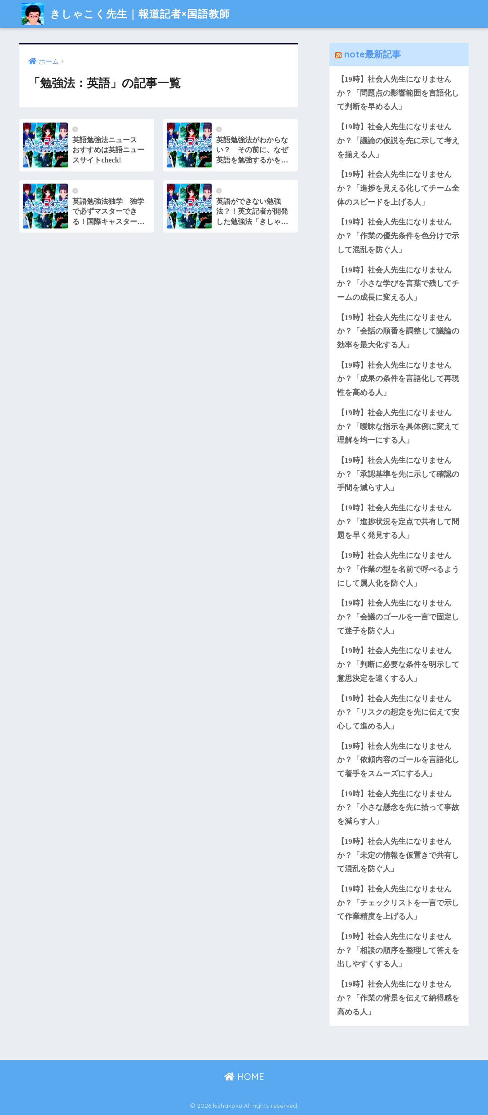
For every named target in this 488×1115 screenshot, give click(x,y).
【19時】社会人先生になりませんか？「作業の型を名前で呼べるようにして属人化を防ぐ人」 (398, 569)
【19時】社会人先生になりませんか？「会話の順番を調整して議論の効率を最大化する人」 (398, 331)
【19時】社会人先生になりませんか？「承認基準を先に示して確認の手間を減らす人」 (398, 474)
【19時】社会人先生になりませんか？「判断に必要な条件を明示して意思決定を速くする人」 (398, 664)
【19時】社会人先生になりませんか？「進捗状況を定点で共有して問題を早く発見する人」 (398, 522)
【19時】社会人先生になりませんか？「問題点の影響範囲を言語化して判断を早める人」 (398, 93)
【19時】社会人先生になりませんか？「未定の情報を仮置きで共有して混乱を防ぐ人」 (398, 855)
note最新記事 (372, 54)
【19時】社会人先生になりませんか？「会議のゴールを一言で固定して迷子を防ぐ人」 (398, 617)
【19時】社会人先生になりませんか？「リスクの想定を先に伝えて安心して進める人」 (398, 712)
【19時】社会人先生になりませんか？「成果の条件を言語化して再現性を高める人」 (398, 379)
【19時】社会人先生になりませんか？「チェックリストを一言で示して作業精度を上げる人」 (398, 903)
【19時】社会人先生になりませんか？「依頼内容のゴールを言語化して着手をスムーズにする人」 (398, 760)
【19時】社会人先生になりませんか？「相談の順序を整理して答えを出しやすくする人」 (398, 950)
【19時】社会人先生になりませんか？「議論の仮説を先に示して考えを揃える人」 (398, 140)
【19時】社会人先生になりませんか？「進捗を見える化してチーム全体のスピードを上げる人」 (398, 188)
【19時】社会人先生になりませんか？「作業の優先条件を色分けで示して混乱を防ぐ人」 (398, 236)
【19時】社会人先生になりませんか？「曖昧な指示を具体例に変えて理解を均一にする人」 (398, 426)
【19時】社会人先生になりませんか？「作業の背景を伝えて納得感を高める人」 (398, 998)
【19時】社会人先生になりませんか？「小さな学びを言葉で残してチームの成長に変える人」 (398, 284)
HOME (244, 1076)
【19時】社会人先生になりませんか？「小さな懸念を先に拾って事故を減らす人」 (398, 807)
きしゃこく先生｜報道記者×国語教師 (126, 13)
